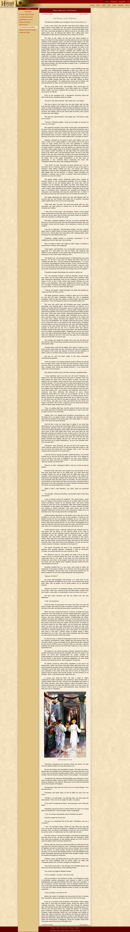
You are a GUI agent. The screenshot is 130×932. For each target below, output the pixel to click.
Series (114, 5)
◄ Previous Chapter (47, 14)
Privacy (71, 928)
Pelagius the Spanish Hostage (27, 30)
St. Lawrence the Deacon (26, 17)
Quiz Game (122, 1)
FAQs (58, 928)
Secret (127, 5)
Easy (109, 5)
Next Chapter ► (84, 14)
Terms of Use (64, 928)
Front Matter (28, 11)
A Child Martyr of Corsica (26, 19)
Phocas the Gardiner (24, 22)
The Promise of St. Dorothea (27, 27)
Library (107, 1)
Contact (77, 928)
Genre (98, 5)
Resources (114, 1)
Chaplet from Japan (24, 32)
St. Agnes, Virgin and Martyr (26, 14)
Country (92, 5)
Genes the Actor (23, 24)
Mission (53, 928)
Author (104, 5)
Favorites (120, 5)
